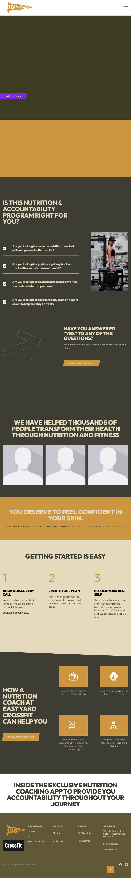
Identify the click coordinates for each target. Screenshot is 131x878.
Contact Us (58, 841)
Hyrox (30, 836)
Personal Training (36, 841)
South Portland (110, 849)
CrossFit (31, 831)
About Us (57, 833)
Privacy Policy (84, 833)
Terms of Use (84, 841)
